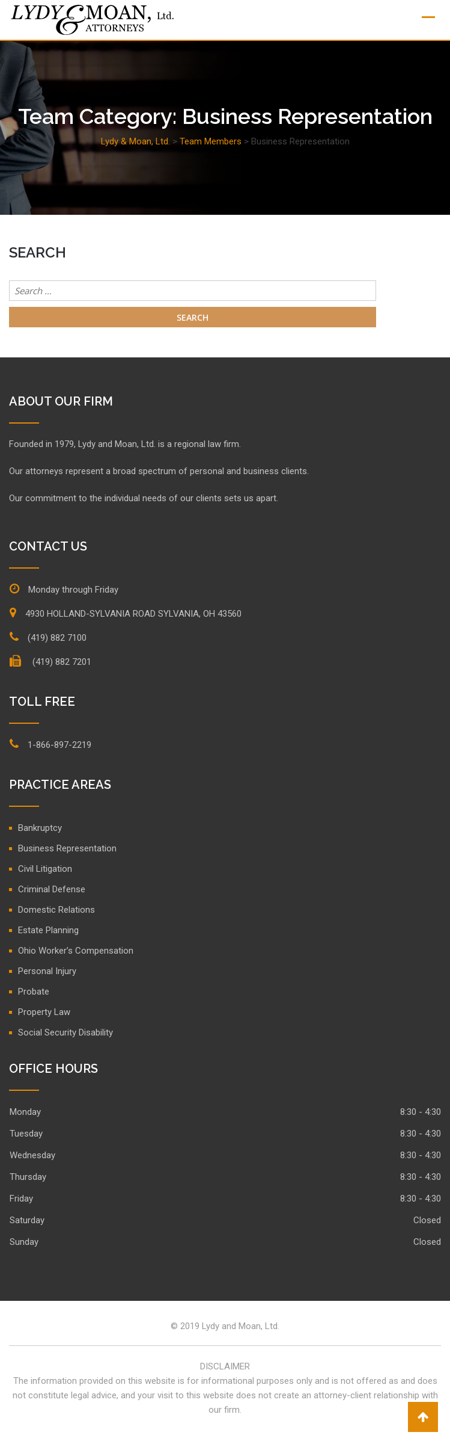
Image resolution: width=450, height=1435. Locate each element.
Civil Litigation (45, 868)
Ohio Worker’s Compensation (75, 950)
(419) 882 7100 (57, 637)
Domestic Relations (56, 909)
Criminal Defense (51, 889)
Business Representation (67, 848)
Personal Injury (47, 971)
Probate (33, 991)
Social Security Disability (65, 1032)
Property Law (44, 1012)
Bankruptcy (40, 827)
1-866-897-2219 (59, 744)
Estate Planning (48, 930)
